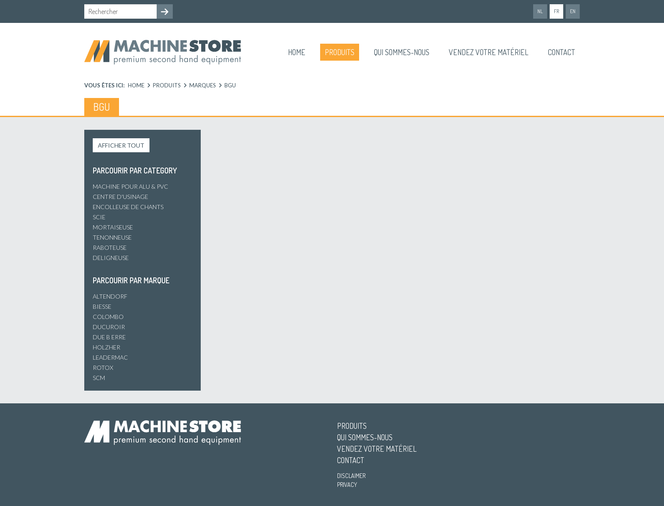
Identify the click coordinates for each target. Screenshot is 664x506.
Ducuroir (109, 326)
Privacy (347, 484)
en (572, 11)
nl (540, 11)
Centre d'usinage (120, 196)
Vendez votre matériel (488, 52)
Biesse (102, 306)
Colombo (108, 316)
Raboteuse (110, 247)
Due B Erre (109, 337)
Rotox (103, 367)
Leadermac (110, 357)
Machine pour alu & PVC (130, 186)
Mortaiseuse (113, 227)
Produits (339, 52)
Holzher (106, 347)
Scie (99, 217)
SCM (99, 377)
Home (296, 52)
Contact (561, 52)
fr (556, 11)
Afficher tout (121, 145)
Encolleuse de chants (128, 206)
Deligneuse (111, 257)
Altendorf (110, 296)
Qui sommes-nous (401, 52)
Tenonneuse (112, 237)
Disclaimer (351, 475)
